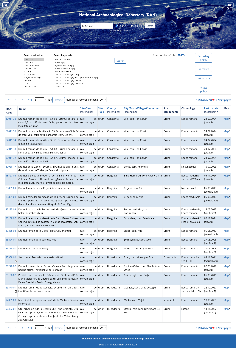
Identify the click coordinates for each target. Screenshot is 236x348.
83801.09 (11, 188)
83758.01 (11, 248)
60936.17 (11, 166)
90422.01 (11, 309)
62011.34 (11, 140)
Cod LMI (137, 25)
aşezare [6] (84, 62)
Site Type (34, 62)
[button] (230, 5)
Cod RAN (122, 25)
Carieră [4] (84, 86)
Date (34, 83)
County (34, 71)
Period (34, 80)
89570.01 (11, 287)
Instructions (203, 78)
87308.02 (11, 257)
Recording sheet (203, 57)
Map (226, 118)
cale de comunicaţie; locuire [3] (84, 83)
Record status (34, 86)
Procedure (203, 69)
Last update (211, 108)
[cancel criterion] (84, 59)
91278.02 (11, 266)
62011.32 (11, 157)
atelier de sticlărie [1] (84, 71)
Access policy (203, 89)
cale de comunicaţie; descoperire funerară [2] (84, 77)
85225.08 (11, 209)
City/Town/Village (34, 77)
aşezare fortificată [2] (84, 68)
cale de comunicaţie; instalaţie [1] (84, 80)
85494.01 (11, 239)
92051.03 (11, 300)
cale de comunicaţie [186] (84, 74)
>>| (30, 99)
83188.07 (11, 218)
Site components (34, 65)
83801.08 (11, 197)
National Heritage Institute (139, 338)
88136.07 (11, 275)
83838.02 (11, 230)
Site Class (34, 59)
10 (215, 100)
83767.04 (11, 175)
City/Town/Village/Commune (141, 108)
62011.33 (11, 149)
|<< (8, 99)
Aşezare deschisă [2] (84, 65)
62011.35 (11, 131)
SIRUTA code (34, 68)
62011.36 (11, 118)
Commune (34, 74)
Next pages (224, 100)
